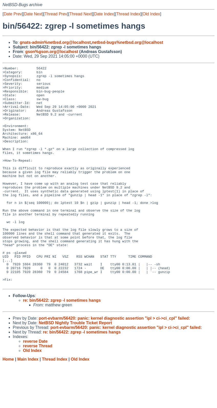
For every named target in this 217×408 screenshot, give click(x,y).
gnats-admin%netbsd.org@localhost (55, 42)
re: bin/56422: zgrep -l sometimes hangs (62, 344)
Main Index (28, 403)
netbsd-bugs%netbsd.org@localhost (127, 42)
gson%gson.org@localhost (51, 51)
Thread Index (128, 14)
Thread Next (80, 14)
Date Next (33, 14)
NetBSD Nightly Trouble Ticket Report (75, 366)
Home (8, 403)
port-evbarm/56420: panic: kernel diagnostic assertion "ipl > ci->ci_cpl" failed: (114, 362)
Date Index (104, 14)
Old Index (151, 14)
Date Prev (13, 14)
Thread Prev (56, 14)
